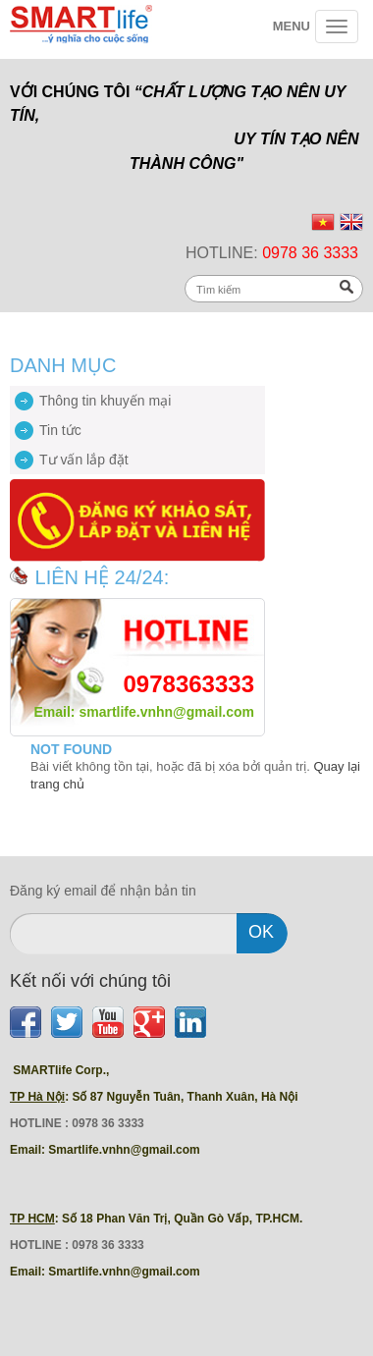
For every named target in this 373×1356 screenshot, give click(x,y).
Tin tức (60, 430)
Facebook (25, 1022)
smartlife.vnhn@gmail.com (166, 712)
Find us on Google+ (149, 1022)
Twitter (66, 1022)
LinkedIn (190, 1022)
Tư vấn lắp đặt (84, 459)
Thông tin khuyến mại (105, 400)
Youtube (108, 1022)
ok (261, 932)
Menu (291, 26)
